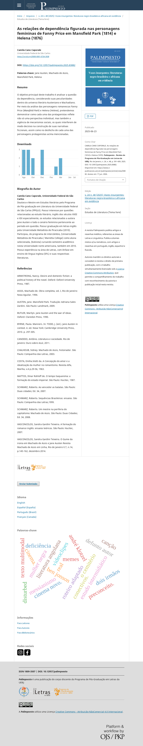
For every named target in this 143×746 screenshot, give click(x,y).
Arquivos (30, 16)
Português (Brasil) (26, 512)
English (21, 502)
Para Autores (23, 628)
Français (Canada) (26, 516)
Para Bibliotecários (26, 632)
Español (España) (26, 507)
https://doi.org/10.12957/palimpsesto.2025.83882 (49, 65)
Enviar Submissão (28, 483)
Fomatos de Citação (96, 179)
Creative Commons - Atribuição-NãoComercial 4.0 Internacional (104, 308)
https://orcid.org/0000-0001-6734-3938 (33, 56)
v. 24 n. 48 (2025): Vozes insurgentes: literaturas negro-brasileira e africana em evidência (80, 16)
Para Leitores (23, 623)
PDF (91, 116)
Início (19, 16)
